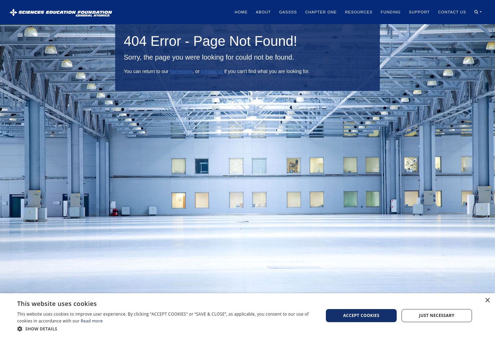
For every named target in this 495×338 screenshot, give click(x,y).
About (263, 12)
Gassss (288, 12)
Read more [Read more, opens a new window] (92, 321)
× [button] (487, 300)
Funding (391, 12)
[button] (478, 12)
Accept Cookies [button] (361, 315)
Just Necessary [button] (436, 315)
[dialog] (247, 315)
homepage (181, 71)
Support (419, 12)
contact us (212, 71)
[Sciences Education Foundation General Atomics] (60, 12)
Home (241, 12)
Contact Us (452, 12)
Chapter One (321, 12)
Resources (359, 12)
